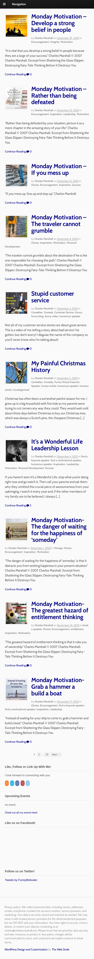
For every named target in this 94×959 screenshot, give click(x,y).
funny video (51, 316)
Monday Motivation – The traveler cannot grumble (58, 224)
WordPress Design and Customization (26, 949)
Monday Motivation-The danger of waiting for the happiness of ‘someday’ (59, 529)
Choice (35, 184)
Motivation (67, 41)
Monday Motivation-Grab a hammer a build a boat (57, 686)
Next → (56, 754)
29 (47, 754)
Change (58, 548)
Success (76, 184)
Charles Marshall (44, 38)
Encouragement (40, 41)
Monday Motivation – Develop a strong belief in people (58, 23)
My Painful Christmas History (58, 366)
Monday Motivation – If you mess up (58, 169)
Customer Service (64, 312)
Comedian (37, 312)
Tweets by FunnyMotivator (21, 880)
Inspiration (56, 114)
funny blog (37, 316)
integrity (54, 41)
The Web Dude (60, 949)
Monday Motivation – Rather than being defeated (58, 95)
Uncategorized (21, 389)
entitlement (77, 629)
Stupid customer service (52, 297)
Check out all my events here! (21, 812)
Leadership (69, 114)
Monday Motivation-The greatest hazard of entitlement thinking (59, 610)
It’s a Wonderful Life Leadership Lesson (57, 445)
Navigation (19, 4)
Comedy (48, 312)
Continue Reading (15, 74)
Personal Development (31, 468)
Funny (78, 312)
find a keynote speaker (71, 705)
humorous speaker (70, 316)
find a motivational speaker (66, 460)
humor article (49, 385)
